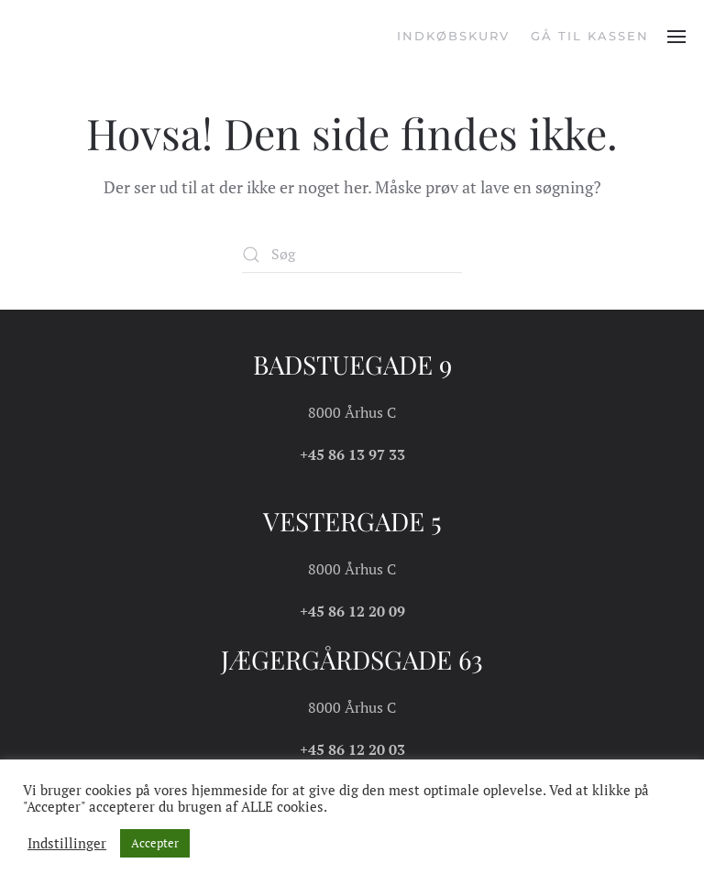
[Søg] (352, 254)
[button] (676, 36)
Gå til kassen (590, 35)
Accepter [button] (155, 843)
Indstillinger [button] (67, 844)
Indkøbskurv (453, 35)
